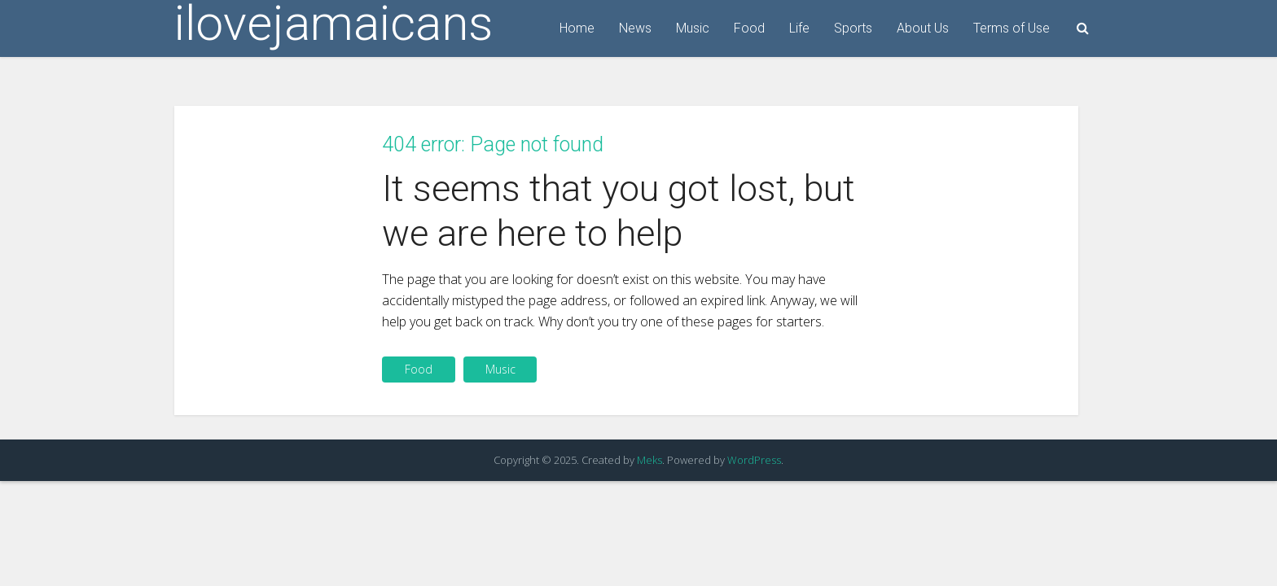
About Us (923, 28)
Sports (853, 28)
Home (577, 28)
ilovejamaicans (333, 23)
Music (692, 28)
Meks (649, 460)
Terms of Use (1011, 28)
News (635, 28)
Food (749, 28)
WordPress (754, 460)
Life (799, 28)
